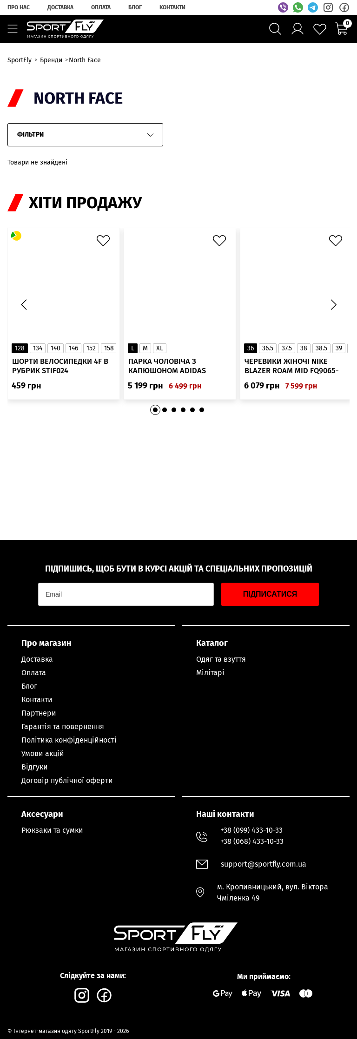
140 (55, 352)
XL (159, 352)
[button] (333, 307)
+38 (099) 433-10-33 (251, 830)
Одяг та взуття (221, 659)
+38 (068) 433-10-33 (252, 841)
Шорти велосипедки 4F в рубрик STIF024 (62, 371)
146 (73, 352)
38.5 (321, 352)
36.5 (267, 352)
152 (91, 352)
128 (20, 352)
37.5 (287, 352)
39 (339, 352)
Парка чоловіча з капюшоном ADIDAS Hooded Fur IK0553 (168, 371)
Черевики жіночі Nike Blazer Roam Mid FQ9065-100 (292, 371)
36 (250, 352)
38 (303, 352)
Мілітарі (210, 672)
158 (109, 352)
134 (37, 352)
